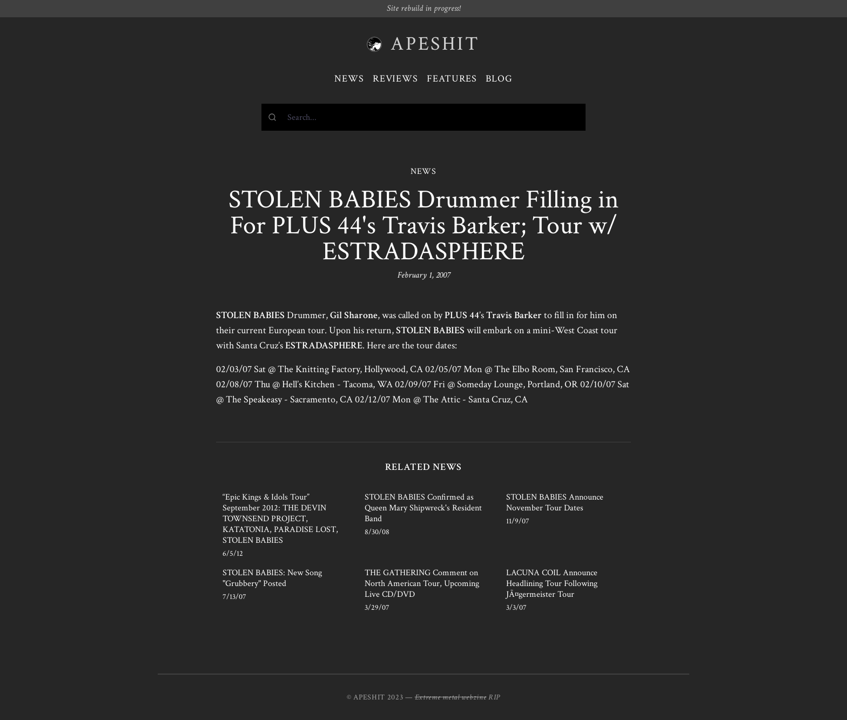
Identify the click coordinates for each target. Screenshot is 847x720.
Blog (499, 78)
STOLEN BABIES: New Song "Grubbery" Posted (272, 578)
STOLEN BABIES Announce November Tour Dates (554, 503)
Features (452, 78)
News (349, 78)
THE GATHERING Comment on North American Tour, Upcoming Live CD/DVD (422, 583)
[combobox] (423, 117)
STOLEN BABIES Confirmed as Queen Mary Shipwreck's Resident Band (423, 508)
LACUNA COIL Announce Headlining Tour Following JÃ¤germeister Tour (551, 583)
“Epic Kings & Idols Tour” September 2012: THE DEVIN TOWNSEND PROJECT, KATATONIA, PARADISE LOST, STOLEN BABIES (280, 519)
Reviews (395, 78)
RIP (494, 697)
